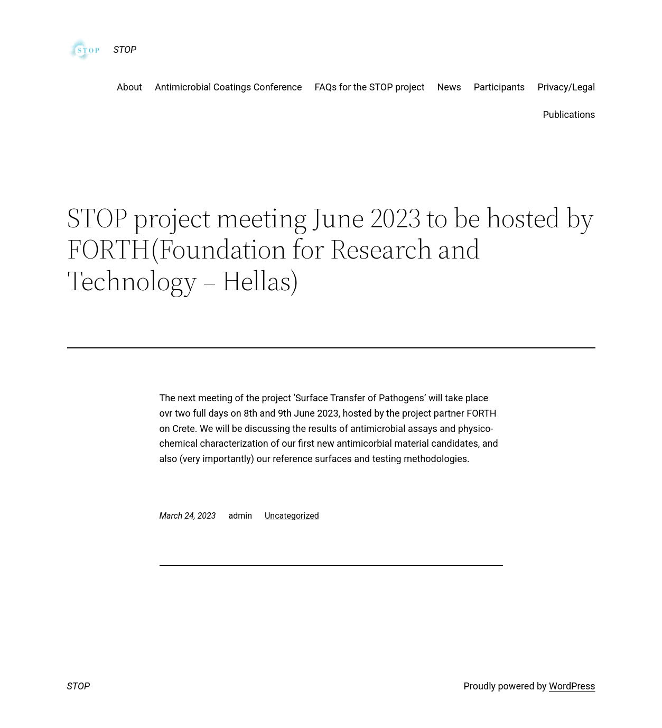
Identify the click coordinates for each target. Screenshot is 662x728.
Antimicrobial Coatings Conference (228, 87)
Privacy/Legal (566, 87)
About (129, 87)
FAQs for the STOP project (370, 87)
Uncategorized (292, 516)
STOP (125, 49)
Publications (569, 114)
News (449, 87)
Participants (499, 87)
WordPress (572, 686)
